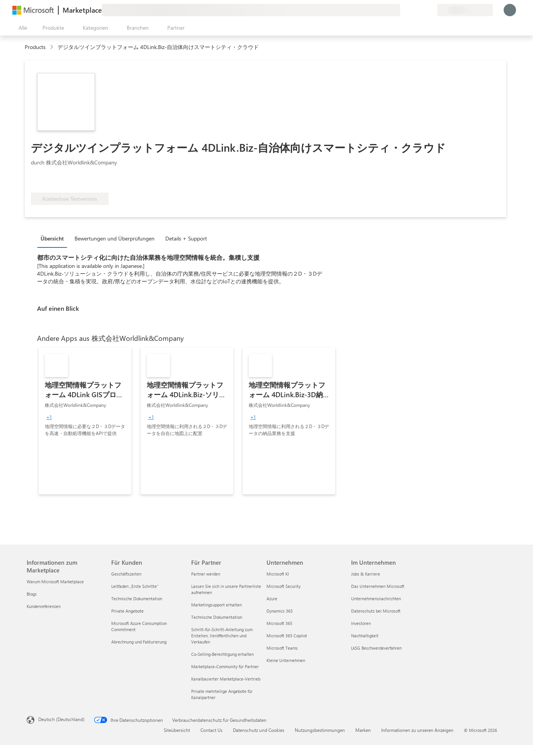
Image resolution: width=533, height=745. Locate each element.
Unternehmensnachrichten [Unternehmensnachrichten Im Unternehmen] (376, 598)
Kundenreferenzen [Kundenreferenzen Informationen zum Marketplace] (44, 606)
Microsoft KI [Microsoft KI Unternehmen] (277, 574)
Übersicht (52, 238)
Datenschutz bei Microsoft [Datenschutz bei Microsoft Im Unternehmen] (376, 611)
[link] (85, 421)
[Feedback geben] (403, 10)
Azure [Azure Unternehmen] (271, 598)
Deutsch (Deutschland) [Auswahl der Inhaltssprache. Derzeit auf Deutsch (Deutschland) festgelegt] (61, 719)
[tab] (54, 238)
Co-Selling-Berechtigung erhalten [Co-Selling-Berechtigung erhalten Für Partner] (222, 654)
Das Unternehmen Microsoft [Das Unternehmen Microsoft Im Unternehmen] (377, 586)
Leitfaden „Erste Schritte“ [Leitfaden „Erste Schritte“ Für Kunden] (134, 586)
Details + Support (186, 238)
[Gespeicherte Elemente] (422, 10)
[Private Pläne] (431, 10)
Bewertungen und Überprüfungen (114, 238)
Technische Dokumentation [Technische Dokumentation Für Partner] (216, 617)
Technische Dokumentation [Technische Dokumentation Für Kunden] (136, 598)
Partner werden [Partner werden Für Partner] (205, 574)
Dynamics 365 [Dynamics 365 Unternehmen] (279, 611)
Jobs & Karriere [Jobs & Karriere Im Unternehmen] (365, 574)
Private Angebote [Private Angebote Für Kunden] (127, 611)
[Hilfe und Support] (412, 10)
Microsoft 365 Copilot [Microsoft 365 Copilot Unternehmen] (286, 635)
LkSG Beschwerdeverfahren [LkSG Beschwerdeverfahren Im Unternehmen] (376, 648)
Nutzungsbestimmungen (320, 730)
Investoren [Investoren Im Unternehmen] (361, 623)
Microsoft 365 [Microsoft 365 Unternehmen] (279, 623)
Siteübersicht (177, 730)
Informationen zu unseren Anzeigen (417, 730)
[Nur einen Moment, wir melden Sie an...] (510, 10)
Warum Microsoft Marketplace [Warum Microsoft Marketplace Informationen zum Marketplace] (55, 581)
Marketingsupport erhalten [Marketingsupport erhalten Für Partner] (216, 605)
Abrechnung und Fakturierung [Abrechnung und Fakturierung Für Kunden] (138, 642)
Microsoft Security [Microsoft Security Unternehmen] (283, 586)
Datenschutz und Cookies (258, 730)
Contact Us (211, 730)
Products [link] (35, 47)
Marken (363, 730)
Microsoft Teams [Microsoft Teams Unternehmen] (282, 648)
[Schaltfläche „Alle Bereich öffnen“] (21, 28)
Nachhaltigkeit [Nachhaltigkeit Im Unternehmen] (365, 635)
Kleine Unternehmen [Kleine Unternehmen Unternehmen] (285, 660)
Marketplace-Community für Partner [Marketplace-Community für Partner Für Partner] (225, 666)
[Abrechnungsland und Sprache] (465, 10)
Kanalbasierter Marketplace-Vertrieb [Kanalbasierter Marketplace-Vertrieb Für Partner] (225, 679)
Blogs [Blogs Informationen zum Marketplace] (32, 594)
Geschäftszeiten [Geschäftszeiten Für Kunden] (126, 574)
